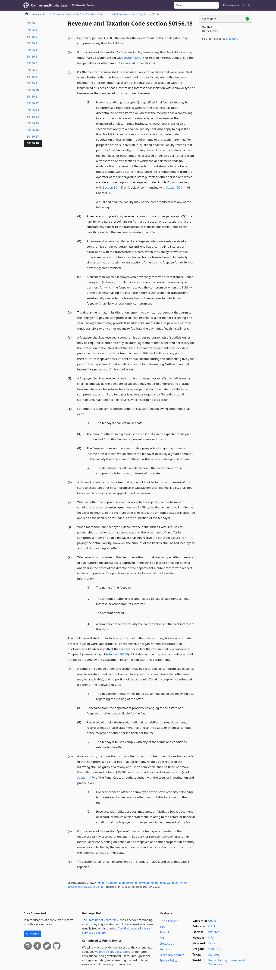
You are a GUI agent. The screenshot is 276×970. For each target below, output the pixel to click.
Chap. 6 (101, 14)
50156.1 (32, 30)
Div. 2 (79, 14)
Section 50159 (118, 654)
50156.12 (33, 103)
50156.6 (32, 63)
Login (247, 5)
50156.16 (33, 130)
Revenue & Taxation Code (57, 14)
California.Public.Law (49, 5)
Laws (211, 943)
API (161, 938)
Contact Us (166, 944)
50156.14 (33, 117)
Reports (164, 949)
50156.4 (32, 50)
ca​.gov (233, 38)
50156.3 (32, 43)
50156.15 (33, 123)
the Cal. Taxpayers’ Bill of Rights (128, 14)
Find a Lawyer (168, 921)
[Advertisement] (225, 102)
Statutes (213, 932)
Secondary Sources (171, 955)
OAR (211, 949)
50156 (31, 23)
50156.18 (33, 143)
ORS (218, 949)
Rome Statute (217, 960)
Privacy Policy (168, 960)
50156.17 (33, 137)
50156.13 (33, 110)
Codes (35, 14)
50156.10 (33, 90)
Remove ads (231, 5)
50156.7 (32, 70)
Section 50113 (112, 187)
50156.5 (32, 57)
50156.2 (32, 37)
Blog (162, 927)
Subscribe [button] (32, 934)
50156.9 (32, 83)
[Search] (196, 5)
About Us (165, 932)
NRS (211, 938)
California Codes (83, 5)
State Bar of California (102, 920)
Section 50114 (176, 187)
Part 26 (89, 14)
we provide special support (112, 952)
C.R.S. (212, 926)
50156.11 (33, 97)
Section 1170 (86, 777)
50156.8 (32, 77)
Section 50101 (133, 58)
